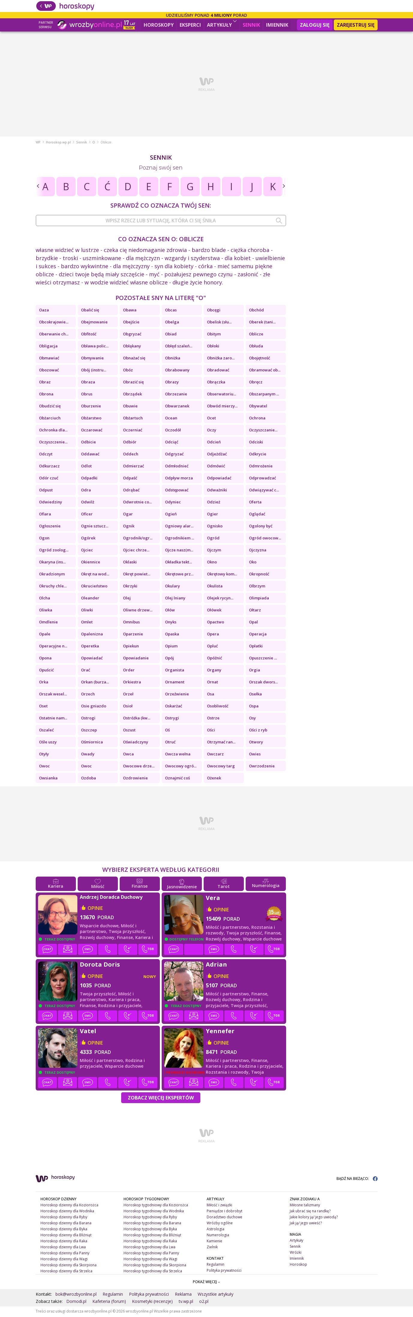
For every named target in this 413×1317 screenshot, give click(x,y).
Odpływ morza (179, 479)
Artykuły (222, 24)
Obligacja (48, 347)
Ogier (212, 515)
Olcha (44, 599)
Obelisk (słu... (219, 323)
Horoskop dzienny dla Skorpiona (68, 1265)
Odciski (256, 443)
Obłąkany (132, 347)
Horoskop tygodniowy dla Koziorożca (156, 1205)
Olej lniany (175, 599)
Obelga (172, 323)
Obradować (218, 371)
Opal (253, 623)
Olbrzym (257, 587)
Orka (43, 683)
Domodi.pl (76, 1302)
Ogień (171, 515)
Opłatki (256, 647)
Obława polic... (95, 347)
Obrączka (216, 383)
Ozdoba (88, 779)
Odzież (213, 503)
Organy (214, 671)
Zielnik (212, 1247)
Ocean (171, 419)
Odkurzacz (49, 467)
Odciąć (171, 443)
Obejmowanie (94, 323)
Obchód (256, 311)
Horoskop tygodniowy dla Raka (150, 1241)
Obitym (214, 335)
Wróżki (295, 1253)
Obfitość (88, 335)
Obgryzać (132, 335)
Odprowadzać (262, 479)
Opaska (172, 635)
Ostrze (213, 719)
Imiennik (277, 25)
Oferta (255, 503)
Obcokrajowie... (53, 323)
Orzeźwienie (177, 695)
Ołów (170, 611)
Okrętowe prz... (179, 575)
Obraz (45, 383)
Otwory (256, 743)
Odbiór (129, 443)
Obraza (88, 383)
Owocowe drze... (138, 767)
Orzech (88, 695)
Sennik (251, 25)
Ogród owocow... (265, 539)
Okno (212, 563)
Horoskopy (159, 25)
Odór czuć (48, 479)
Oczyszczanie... (263, 431)
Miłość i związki (219, 1205)
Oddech (130, 455)
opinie (95, 909)
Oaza (44, 311)
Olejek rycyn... (220, 599)
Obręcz (255, 383)
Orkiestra (132, 683)
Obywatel (258, 407)
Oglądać (257, 515)
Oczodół (173, 431)
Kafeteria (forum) (109, 1302)
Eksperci (190, 25)
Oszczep (89, 731)
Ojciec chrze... (136, 551)
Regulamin (215, 1265)
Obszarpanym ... (264, 395)
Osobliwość (217, 707)
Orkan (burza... (95, 683)
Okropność (259, 575)
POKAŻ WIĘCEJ (206, 1282)
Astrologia (215, 1229)
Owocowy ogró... (180, 767)
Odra (86, 491)
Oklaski (130, 563)
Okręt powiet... (136, 575)
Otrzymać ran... (221, 743)
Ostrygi (172, 719)
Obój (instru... (93, 371)
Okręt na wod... (95, 575)
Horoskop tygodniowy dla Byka (150, 1229)
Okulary (172, 587)
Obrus (86, 395)
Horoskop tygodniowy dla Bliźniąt (152, 1235)
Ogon (44, 539)
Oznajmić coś (177, 779)
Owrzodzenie (262, 767)
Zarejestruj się (356, 25)
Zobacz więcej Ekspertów (161, 1098)
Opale (44, 635)
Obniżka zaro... (221, 359)
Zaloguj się (315, 25)
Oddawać (90, 455)
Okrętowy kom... (222, 575)
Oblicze (256, 335)
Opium (171, 647)
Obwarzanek (177, 407)
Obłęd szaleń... (178, 347)
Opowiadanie (136, 659)
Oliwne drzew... (137, 611)
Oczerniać (132, 431)
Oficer (87, 515)
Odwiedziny (50, 503)
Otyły (44, 755)
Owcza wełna (177, 755)
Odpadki (89, 479)
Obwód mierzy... (222, 407)
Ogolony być (260, 527)
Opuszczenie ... (263, 659)
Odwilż (87, 503)
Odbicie (88, 443)
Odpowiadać (219, 479)
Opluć (212, 647)
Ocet (211, 419)
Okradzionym (52, 575)
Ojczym (214, 551)
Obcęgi (213, 311)
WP (38, 143)
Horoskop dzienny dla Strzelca (66, 1271)
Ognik (128, 527)
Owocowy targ (221, 767)
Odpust (46, 491)
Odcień (214, 443)
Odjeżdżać (217, 455)
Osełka (255, 695)
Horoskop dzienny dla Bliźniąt (65, 1235)
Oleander (90, 599)
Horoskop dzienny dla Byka (63, 1229)
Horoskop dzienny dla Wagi (64, 1259)
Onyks (170, 623)
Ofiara (45, 515)
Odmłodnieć (176, 467)
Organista (174, 671)
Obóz (128, 371)
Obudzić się (50, 407)
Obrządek (132, 395)
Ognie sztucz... (94, 527)
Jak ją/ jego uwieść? (306, 1223)
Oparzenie (133, 635)
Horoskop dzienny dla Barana (65, 1223)
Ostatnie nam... (53, 719)
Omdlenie (48, 623)
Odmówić (216, 467)
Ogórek (88, 539)
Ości (211, 731)
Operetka (90, 647)
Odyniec (173, 503)
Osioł (128, 707)
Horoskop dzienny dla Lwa (63, 1247)
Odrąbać (131, 491)
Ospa (254, 707)
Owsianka (48, 779)
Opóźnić (214, 659)
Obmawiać (49, 359)
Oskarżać (173, 707)
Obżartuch (133, 419)
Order (129, 671)
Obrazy (172, 383)
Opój (169, 659)
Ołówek (214, 611)
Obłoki (213, 347)
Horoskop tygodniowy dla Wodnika (154, 1211)
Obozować (49, 371)
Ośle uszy (48, 743)
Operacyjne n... (53, 647)
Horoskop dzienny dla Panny (64, 1253)
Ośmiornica (92, 743)
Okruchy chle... (53, 587)
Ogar (128, 515)
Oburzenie (91, 407)
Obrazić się (133, 383)
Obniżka (172, 359)
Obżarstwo (91, 419)
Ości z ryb (258, 731)
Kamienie (214, 1241)
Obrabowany (177, 371)
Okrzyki (130, 587)
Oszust (129, 731)
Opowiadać (92, 659)
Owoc (44, 767)
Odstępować (176, 491)
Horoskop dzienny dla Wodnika (67, 1211)
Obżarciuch (50, 419)
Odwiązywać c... (264, 491)
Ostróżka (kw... (136, 719)
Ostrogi (88, 719)
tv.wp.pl (186, 1302)
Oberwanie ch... (53, 335)
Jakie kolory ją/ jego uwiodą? (314, 1217)
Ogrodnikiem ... (179, 539)
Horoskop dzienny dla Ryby (63, 1217)
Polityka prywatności (224, 1271)
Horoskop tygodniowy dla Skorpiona (155, 1265)
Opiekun (131, 647)
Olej (127, 599)
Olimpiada (259, 599)
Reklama (183, 1295)
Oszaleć (46, 731)
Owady (87, 755)
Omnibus (131, 623)
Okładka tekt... (178, 563)
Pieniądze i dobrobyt (224, 1211)
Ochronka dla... (53, 431)
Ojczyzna (257, 551)
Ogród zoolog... (53, 551)
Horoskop (298, 1265)
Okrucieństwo (94, 587)
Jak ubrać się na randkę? (310, 1211)
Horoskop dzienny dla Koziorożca (69, 1205)
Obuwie (130, 407)
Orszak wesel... (53, 695)
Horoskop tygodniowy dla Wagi (150, 1259)
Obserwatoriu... (221, 395)
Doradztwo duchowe (224, 1217)
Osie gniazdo (93, 707)
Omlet (87, 623)
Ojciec (87, 551)
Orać (85, 671)
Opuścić (46, 671)
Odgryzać (174, 455)
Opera (213, 635)
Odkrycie (257, 455)
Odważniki (217, 491)
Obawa (129, 311)
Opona (45, 659)
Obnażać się (134, 359)
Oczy (211, 431)
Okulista (215, 587)
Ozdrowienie (135, 779)
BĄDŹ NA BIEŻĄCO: (357, 1179)
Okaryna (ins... (52, 563)
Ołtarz (255, 611)
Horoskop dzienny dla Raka (63, 1241)
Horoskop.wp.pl (58, 143)
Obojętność (259, 359)
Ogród (213, 539)
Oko (252, 563)
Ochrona (257, 419)
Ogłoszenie (50, 527)
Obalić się (90, 311)
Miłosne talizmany (305, 1205)
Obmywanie (92, 359)
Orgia (254, 671)
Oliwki (87, 611)
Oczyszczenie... (53, 443)
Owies (255, 755)
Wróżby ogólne (220, 1223)
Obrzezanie (176, 395)
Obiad (171, 335)
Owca (128, 755)
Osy (252, 719)
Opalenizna (92, 635)
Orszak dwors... (263, 683)
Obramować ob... (264, 371)
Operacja (258, 635)
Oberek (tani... (262, 323)
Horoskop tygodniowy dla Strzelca (153, 1271)
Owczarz (215, 755)
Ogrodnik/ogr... (137, 539)
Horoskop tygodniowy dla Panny (151, 1253)
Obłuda (256, 347)
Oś (167, 731)
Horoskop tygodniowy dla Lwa (149, 1247)
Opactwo (215, 623)
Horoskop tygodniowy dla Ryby (150, 1217)
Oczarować (91, 431)
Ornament (174, 683)
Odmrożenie (261, 467)
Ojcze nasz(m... (179, 551)
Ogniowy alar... (179, 527)
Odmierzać (133, 467)
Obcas (171, 311)
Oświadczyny (135, 743)
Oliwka (45, 611)
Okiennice (90, 563)
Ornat (212, 683)
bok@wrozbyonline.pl (76, 1295)
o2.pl (203, 1302)
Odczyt (45, 455)
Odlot (86, 467)
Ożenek (214, 779)
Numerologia (218, 1235)
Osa (210, 695)
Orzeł (128, 695)
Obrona (46, 395)
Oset (43, 707)
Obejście (131, 323)
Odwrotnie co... (137, 503)
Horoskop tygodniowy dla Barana (152, 1223)
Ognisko (215, 527)
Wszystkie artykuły (215, 1295)
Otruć (170, 743)
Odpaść (130, 479)
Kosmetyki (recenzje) (152, 1302)
